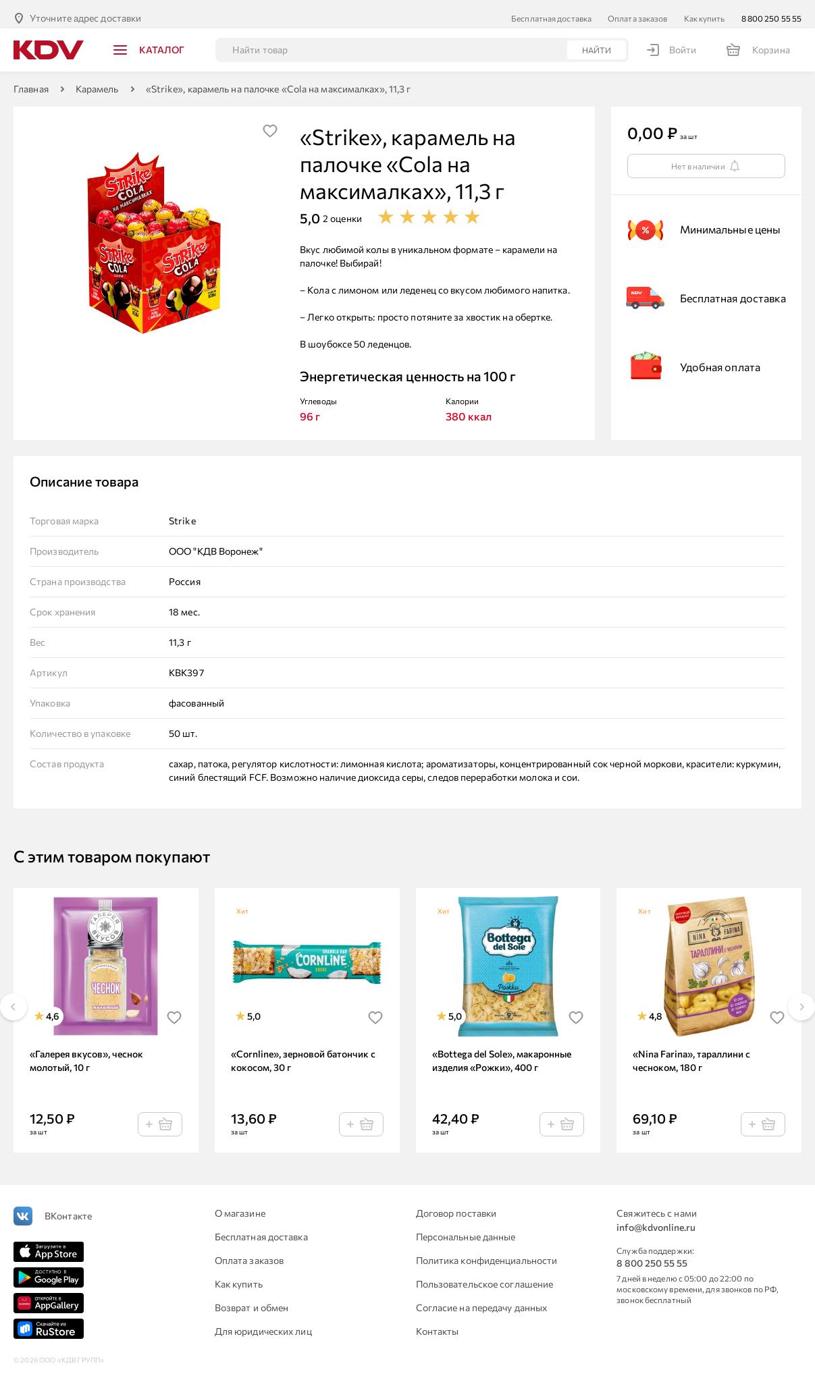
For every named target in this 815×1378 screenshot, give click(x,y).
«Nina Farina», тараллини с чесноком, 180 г (691, 1052)
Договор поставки (456, 1205)
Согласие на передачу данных (482, 1299)
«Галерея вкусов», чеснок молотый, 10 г (86, 1052)
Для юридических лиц (263, 1323)
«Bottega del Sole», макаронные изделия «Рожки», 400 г (501, 1052)
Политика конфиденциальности (487, 1252)
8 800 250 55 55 (771, 10)
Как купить (704, 10)
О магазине (240, 1205)
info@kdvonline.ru (655, 1219)
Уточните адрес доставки (85, 10)
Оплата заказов (637, 10)
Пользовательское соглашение (485, 1275)
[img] (270, 123)
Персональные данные (466, 1228)
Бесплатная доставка (551, 10)
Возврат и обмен (252, 1299)
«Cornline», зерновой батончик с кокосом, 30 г (303, 1052)
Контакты (437, 1323)
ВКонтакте (68, 1207)
